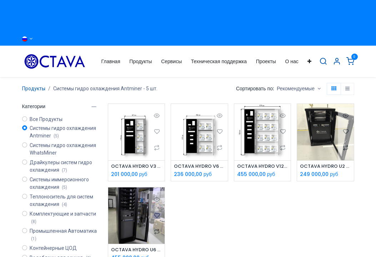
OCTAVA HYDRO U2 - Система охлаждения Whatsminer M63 (325, 166)
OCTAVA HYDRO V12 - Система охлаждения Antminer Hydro (262, 166)
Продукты (33, 88)
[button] (298, 89)
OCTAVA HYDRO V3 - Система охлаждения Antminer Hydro (136, 166)
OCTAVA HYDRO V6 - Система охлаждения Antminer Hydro (199, 166)
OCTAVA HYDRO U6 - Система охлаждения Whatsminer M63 (136, 250)
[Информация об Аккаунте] (337, 61)
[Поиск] (323, 61)
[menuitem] (111, 61)
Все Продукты (46, 119)
